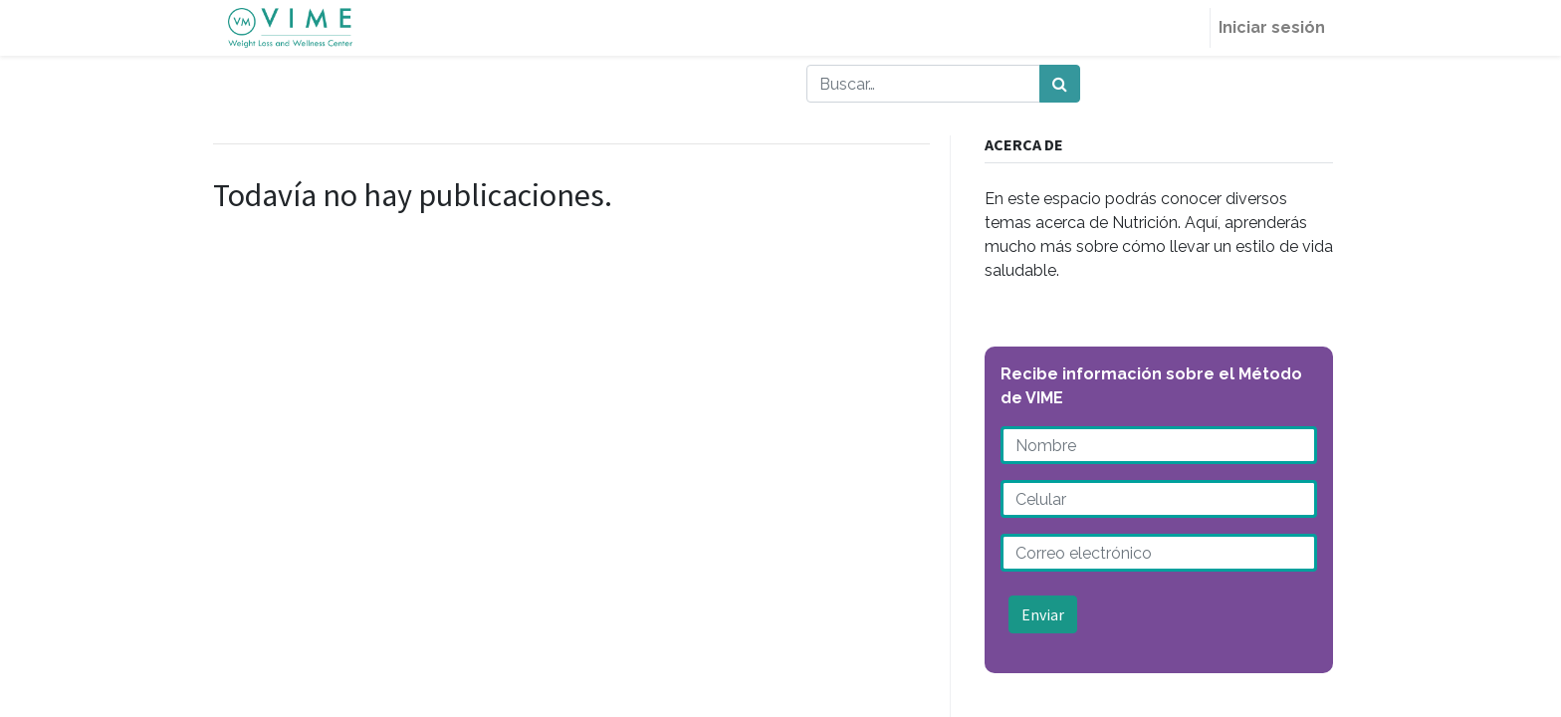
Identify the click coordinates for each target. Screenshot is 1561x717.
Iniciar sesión (1272, 27)
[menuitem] (1186, 28)
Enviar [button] (1042, 614)
